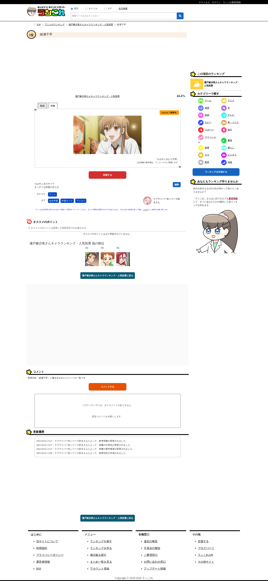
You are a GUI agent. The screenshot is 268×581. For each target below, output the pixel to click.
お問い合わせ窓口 (155, 561)
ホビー (204, 122)
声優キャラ (67, 200)
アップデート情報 (155, 568)
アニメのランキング (55, 24)
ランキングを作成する (216, 172)
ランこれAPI (205, 555)
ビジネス (229, 155)
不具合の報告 (152, 548)
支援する (203, 541)
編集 (177, 184)
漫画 (203, 108)
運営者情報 (43, 561)
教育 (203, 162)
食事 (203, 147)
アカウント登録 (99, 568)
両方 (76, 8)
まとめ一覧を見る (101, 561)
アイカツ (80, 200)
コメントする (107, 386)
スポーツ (206, 129)
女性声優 (53, 200)
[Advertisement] (107, 66)
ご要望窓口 (151, 555)
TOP (39, 24)
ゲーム (204, 100)
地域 (226, 162)
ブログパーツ (206, 548)
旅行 (226, 129)
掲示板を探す (98, 555)
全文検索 (123, 8)
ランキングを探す (101, 541)
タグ (110, 8)
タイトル (93, 8)
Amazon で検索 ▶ (169, 113)
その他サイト (206, 561)
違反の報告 (151, 541)
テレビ (227, 115)
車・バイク (230, 122)
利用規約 (41, 548)
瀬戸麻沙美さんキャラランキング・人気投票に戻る (107, 275)
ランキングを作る (101, 548)
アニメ (52, 194)
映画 (203, 115)
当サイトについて (47, 541)
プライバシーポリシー (50, 555)
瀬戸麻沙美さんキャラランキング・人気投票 (91, 24)
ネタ (203, 155)
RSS (38, 568)
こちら (145, 209)
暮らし (227, 147)
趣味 (226, 140)
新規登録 (233, 198)
